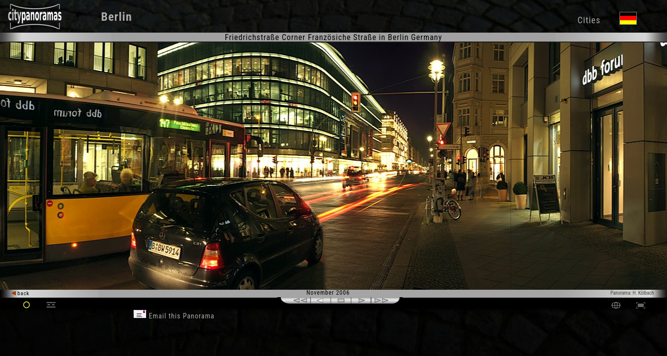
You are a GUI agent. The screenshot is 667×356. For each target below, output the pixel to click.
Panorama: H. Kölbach (632, 293)
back (21, 293)
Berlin (116, 17)
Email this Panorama (173, 316)
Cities (588, 20)
